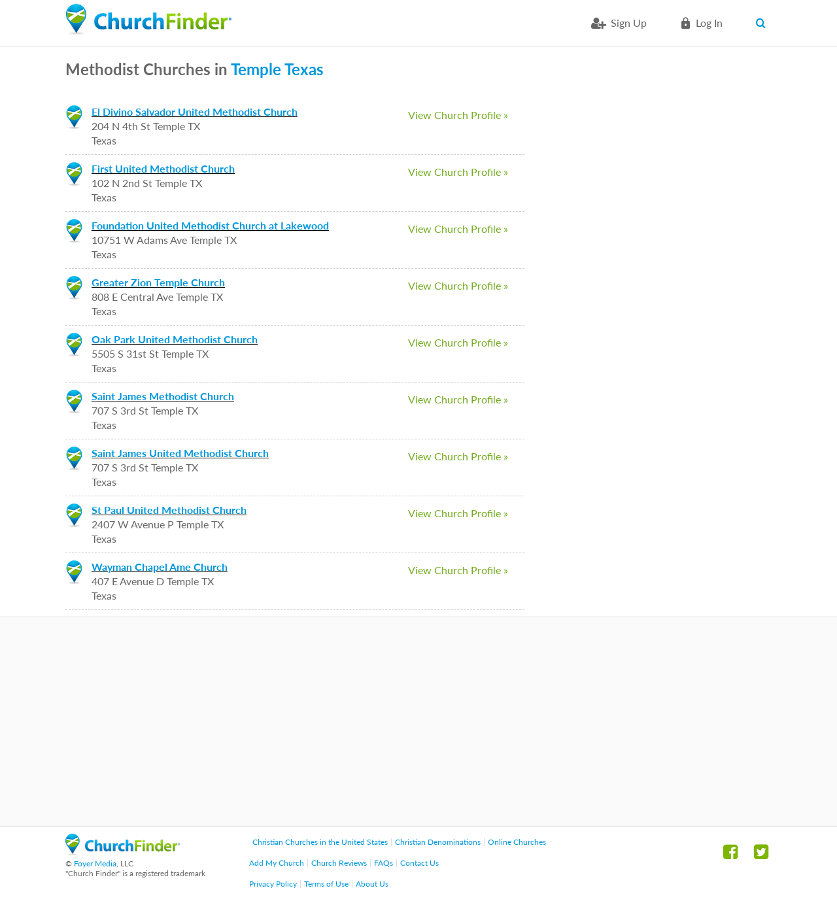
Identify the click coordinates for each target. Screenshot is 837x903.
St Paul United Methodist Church (169, 509)
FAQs (383, 863)
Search (763, 23)
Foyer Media (95, 863)
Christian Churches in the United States (320, 842)
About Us (372, 884)
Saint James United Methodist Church (180, 453)
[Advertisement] (418, 721)
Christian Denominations (438, 842)
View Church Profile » (458, 115)
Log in (709, 22)
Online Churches (517, 842)
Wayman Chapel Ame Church (160, 566)
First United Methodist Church (163, 168)
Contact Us (419, 863)
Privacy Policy (273, 884)
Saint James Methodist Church (163, 396)
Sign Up (629, 22)
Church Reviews (339, 863)
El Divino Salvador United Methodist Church (195, 111)
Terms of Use (326, 884)
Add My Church (276, 863)
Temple (256, 69)
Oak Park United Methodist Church (175, 339)
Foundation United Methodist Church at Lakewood (210, 225)
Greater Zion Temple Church (158, 282)
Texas (304, 69)
